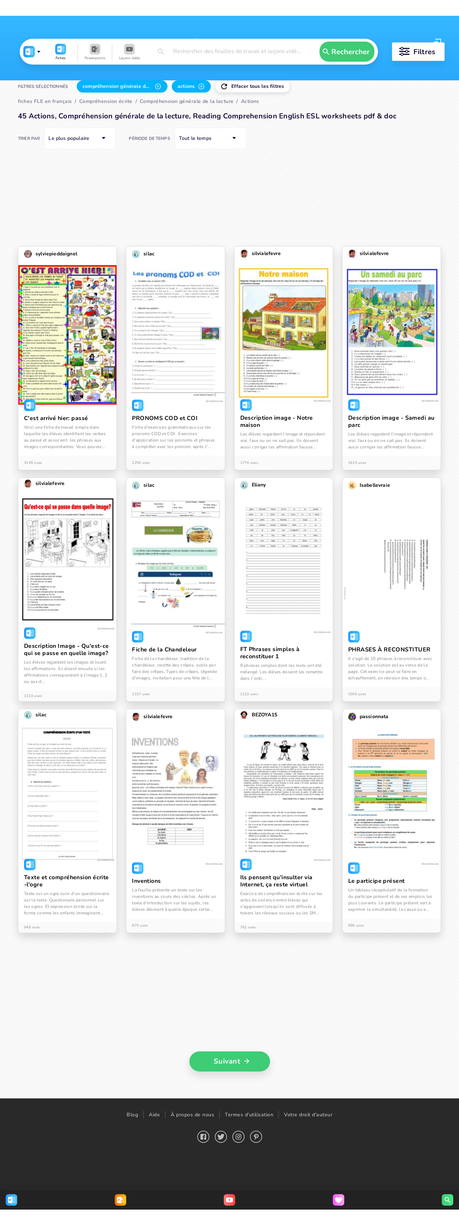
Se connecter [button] (385, 42)
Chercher (231, 8)
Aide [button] (154, 1187)
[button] (40, 86)
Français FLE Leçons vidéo (195, 8)
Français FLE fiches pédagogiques (39, 8)
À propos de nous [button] (192, 1187)
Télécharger (275, 8)
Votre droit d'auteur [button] (308, 1187)
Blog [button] (132, 1187)
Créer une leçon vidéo (333, 8)
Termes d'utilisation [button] (249, 1187)
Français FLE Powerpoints (118, 8)
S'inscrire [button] (426, 42)
